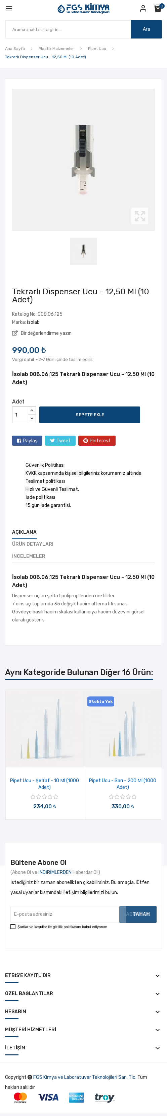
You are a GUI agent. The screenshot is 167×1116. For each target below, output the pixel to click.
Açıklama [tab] (24, 532)
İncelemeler (28, 556)
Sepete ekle (90, 414)
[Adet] (20, 414)
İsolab (33, 322)
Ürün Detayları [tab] (32, 544)
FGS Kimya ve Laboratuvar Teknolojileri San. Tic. (84, 1077)
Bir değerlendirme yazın (46, 333)
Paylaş (30, 441)
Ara (146, 29)
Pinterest (100, 441)
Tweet (63, 441)
